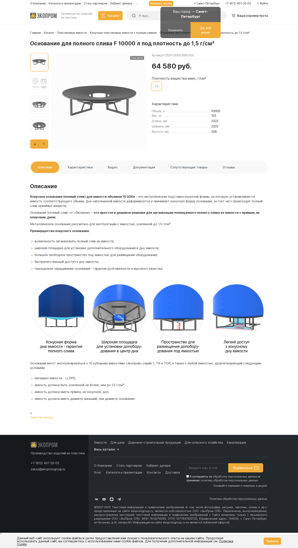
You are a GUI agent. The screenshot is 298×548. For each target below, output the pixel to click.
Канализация (236, 442)
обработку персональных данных (235, 476)
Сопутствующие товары (188, 167)
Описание (45, 167)
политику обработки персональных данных (229, 480)
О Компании (103, 465)
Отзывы (229, 167)
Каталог (49, 32)
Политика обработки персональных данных (238, 498)
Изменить (175, 30)
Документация (144, 167)
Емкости (100, 442)
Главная (35, 32)
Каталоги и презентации (124, 472)
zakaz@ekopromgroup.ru (48, 469)
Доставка (172, 472)
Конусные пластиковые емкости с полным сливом (123, 32)
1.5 (157, 86)
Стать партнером (129, 465)
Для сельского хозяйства (204, 442)
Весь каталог (107, 449)
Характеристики (80, 167)
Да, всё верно (205, 30)
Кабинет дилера (158, 465)
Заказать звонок (161, 3)
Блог (97, 472)
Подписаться (246, 468)
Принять (272, 541)
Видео (113, 167)
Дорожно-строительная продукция (154, 442)
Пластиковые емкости (72, 32)
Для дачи (117, 442)
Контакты (154, 472)
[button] (34, 144)
